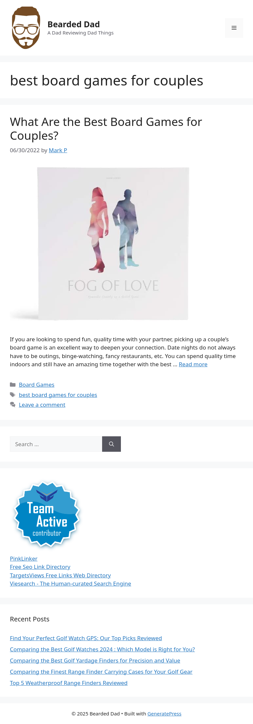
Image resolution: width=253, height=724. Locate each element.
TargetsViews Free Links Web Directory (60, 575)
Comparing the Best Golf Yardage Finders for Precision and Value (95, 660)
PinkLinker (24, 558)
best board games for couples (58, 394)
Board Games (36, 384)
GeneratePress (165, 713)
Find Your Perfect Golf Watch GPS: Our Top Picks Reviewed (86, 638)
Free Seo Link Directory (40, 566)
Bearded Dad (73, 24)
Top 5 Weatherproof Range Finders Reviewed (68, 683)
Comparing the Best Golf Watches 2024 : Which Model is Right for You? (102, 649)
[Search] (111, 444)
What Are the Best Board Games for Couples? (106, 128)
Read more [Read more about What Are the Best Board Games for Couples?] (193, 364)
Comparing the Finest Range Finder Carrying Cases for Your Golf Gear (101, 671)
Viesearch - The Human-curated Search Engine (70, 583)
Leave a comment (42, 404)
